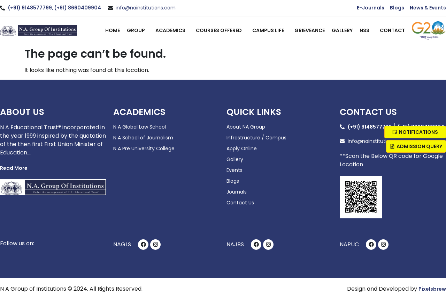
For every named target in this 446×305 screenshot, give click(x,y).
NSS (366, 30)
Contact (392, 30)
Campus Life (269, 30)
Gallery (342, 30)
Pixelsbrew (432, 288)
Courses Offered (220, 30)
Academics (172, 30)
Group (137, 30)
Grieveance (309, 30)
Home (112, 30)
